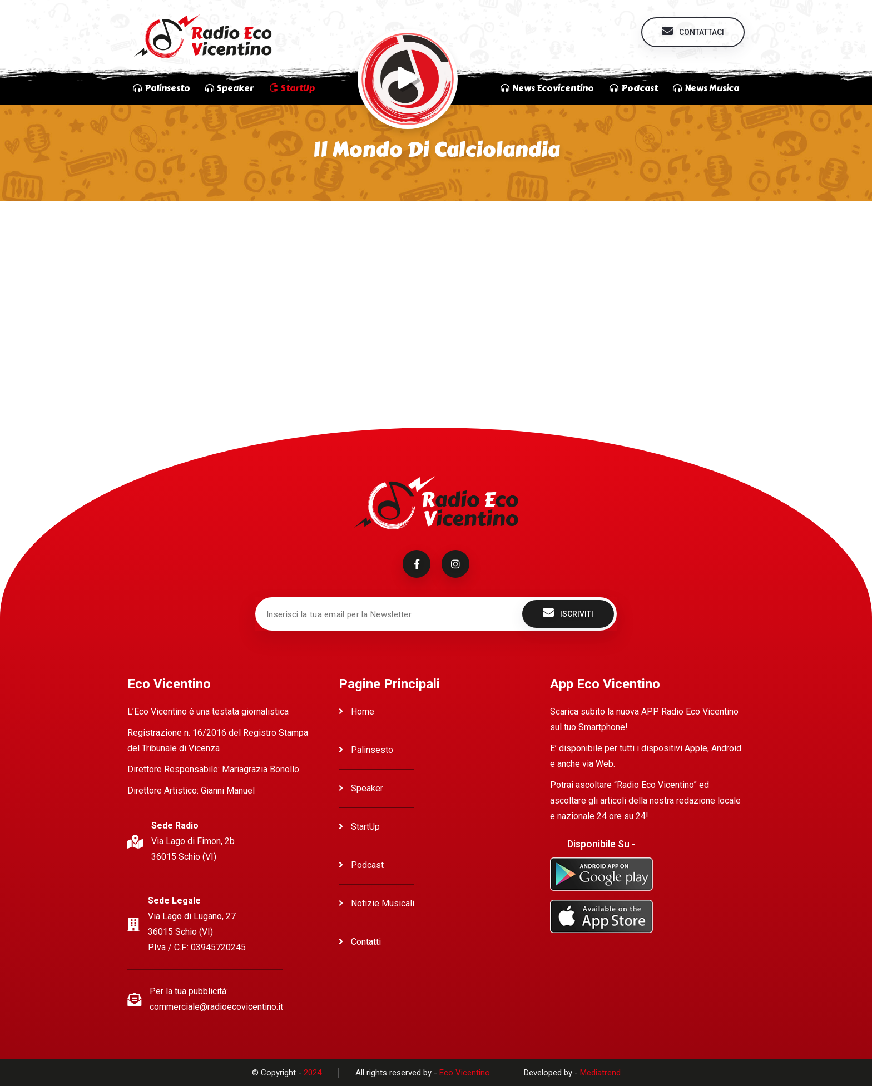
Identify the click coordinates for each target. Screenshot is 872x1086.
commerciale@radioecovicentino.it (216, 1006)
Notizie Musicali (376, 903)
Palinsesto (366, 750)
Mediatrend (600, 1073)
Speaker (361, 788)
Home (356, 711)
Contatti (360, 941)
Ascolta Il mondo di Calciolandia (217, 236)
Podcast (361, 865)
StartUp (359, 826)
